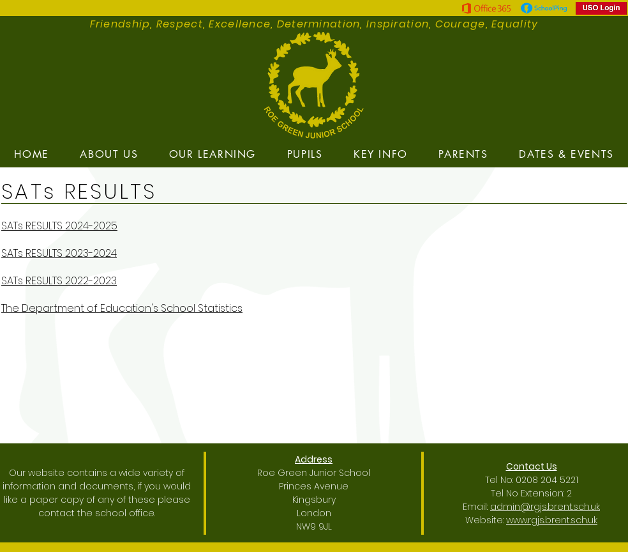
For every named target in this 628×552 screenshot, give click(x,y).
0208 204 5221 (547, 479)
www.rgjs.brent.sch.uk (551, 520)
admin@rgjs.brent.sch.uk (545, 506)
